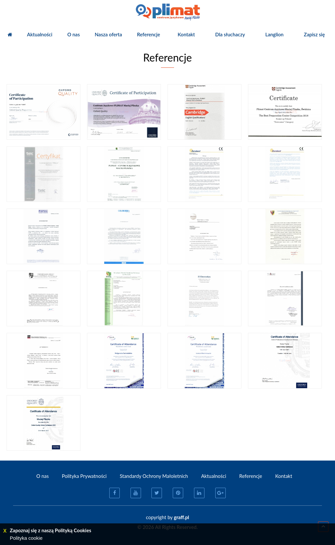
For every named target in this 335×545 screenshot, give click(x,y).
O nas (73, 34)
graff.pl (181, 517)
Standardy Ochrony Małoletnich (154, 476)
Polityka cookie (26, 538)
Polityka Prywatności (84, 476)
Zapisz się (314, 34)
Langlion (274, 34)
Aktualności (39, 34)
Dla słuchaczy (230, 34)
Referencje (148, 34)
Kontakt (186, 34)
